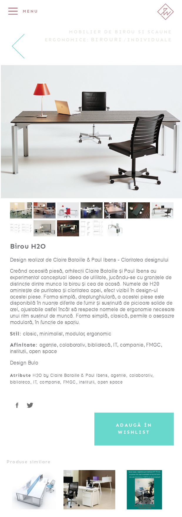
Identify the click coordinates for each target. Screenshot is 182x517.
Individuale (149, 40)
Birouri (107, 39)
